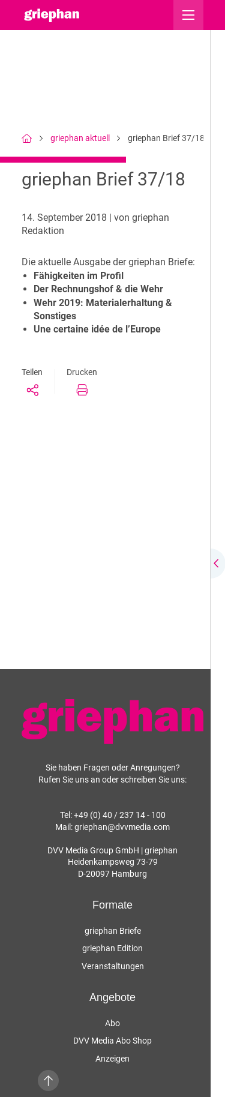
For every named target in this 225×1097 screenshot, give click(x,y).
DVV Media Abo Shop (112, 1040)
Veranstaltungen (113, 966)
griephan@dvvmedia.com (122, 827)
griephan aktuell (80, 138)
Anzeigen (112, 1058)
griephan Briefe (113, 931)
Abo (112, 1023)
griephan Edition (112, 948)
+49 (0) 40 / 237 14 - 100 (120, 815)
